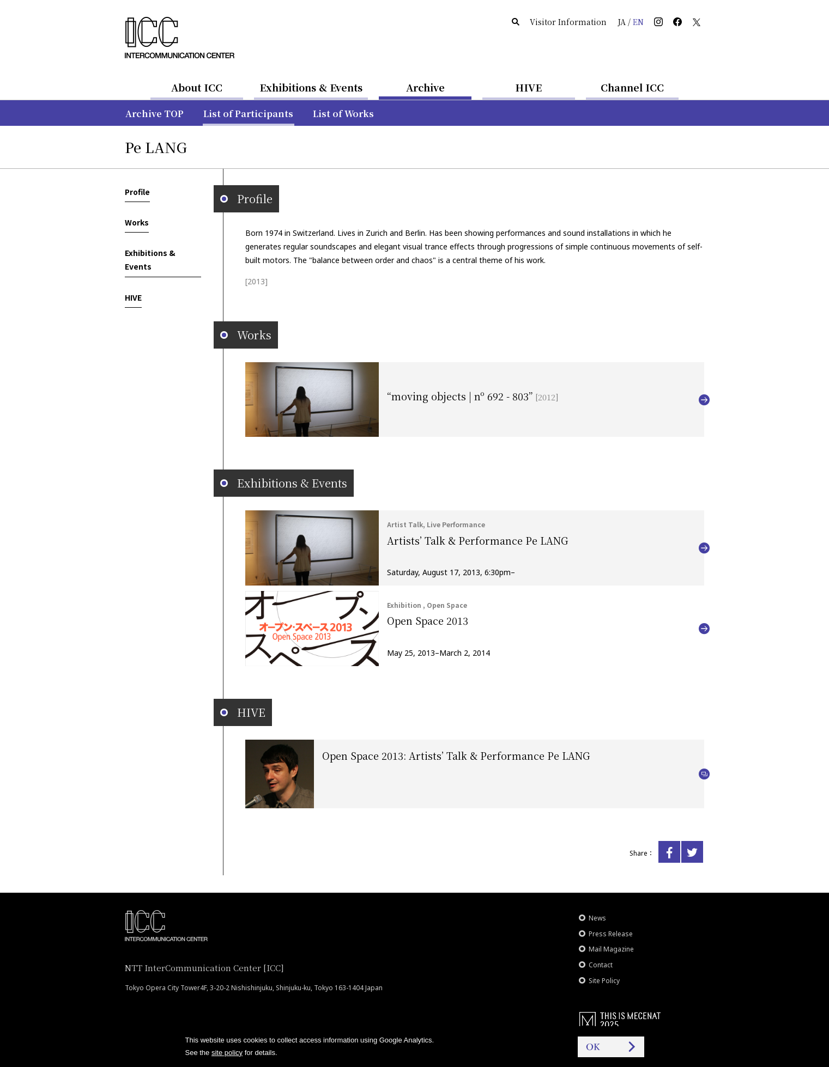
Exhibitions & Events (310, 87)
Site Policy (604, 980)
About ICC (196, 87)
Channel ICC (632, 87)
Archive (425, 87)
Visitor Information (568, 21)
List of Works (343, 113)
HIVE (529, 87)
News (597, 918)
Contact (601, 965)
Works (137, 222)
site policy (227, 1052)
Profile (137, 191)
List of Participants (248, 113)
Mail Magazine (611, 949)
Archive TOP (154, 113)
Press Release (611, 933)
